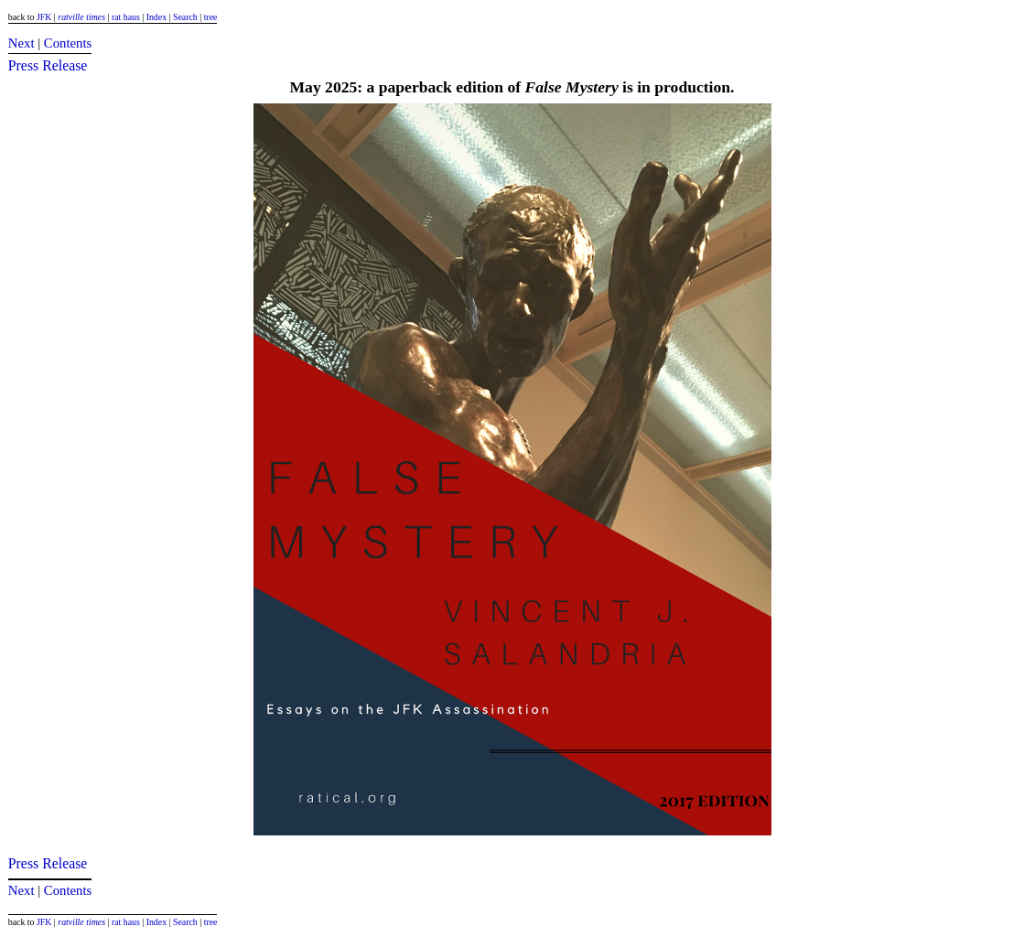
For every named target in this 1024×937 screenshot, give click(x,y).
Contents (68, 43)
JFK (44, 17)
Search (185, 17)
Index (156, 17)
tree (211, 17)
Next (21, 43)
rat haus (126, 17)
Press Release (48, 65)
